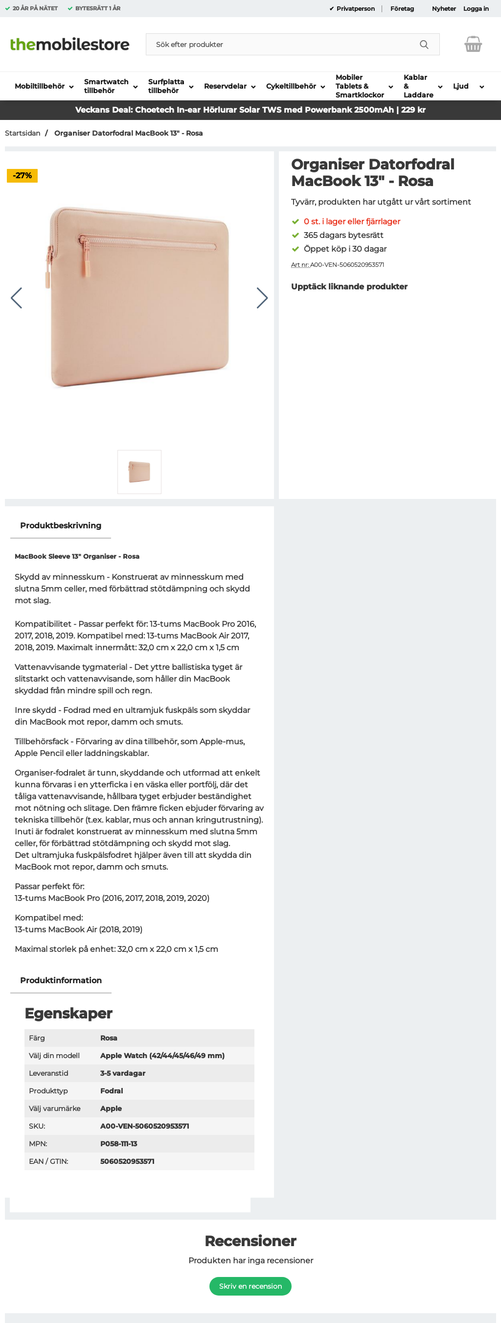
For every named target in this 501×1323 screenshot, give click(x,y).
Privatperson (355, 8)
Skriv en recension (250, 1286)
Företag (402, 8)
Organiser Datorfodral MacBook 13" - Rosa (127, 133)
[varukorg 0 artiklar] (473, 44)
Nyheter (444, 8)
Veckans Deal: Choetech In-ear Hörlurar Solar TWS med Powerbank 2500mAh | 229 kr (250, 110)
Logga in (476, 8)
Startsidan (22, 133)
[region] (139, 526)
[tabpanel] (139, 741)
